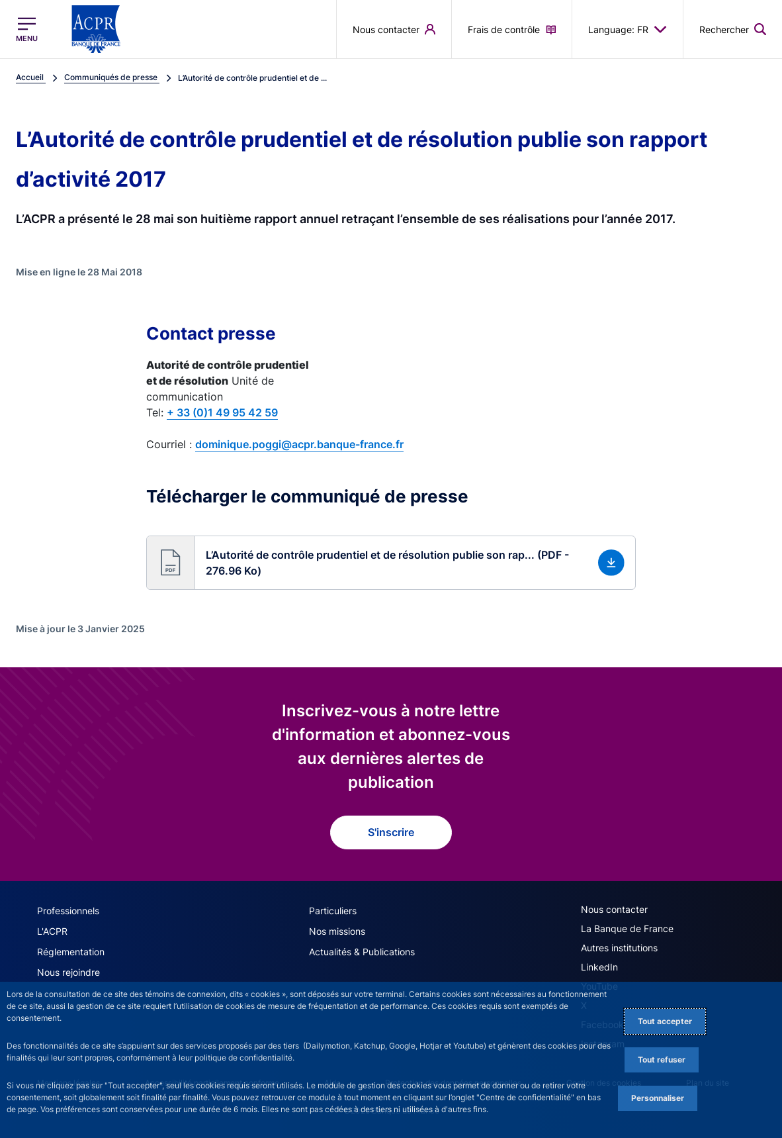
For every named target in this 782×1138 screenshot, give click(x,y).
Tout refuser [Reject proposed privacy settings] (661, 1060)
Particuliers (333, 910)
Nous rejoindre (68, 972)
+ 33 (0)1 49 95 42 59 (222, 412)
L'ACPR (52, 931)
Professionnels (68, 910)
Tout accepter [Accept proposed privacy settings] (665, 1021)
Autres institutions (619, 947)
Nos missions (337, 931)
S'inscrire (391, 832)
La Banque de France (627, 928)
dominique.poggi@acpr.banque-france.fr (299, 444)
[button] (391, 563)
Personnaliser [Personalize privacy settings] (657, 1098)
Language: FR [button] (627, 29)
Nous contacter (614, 909)
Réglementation (71, 951)
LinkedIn (599, 966)
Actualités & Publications (362, 951)
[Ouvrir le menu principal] (27, 29)
